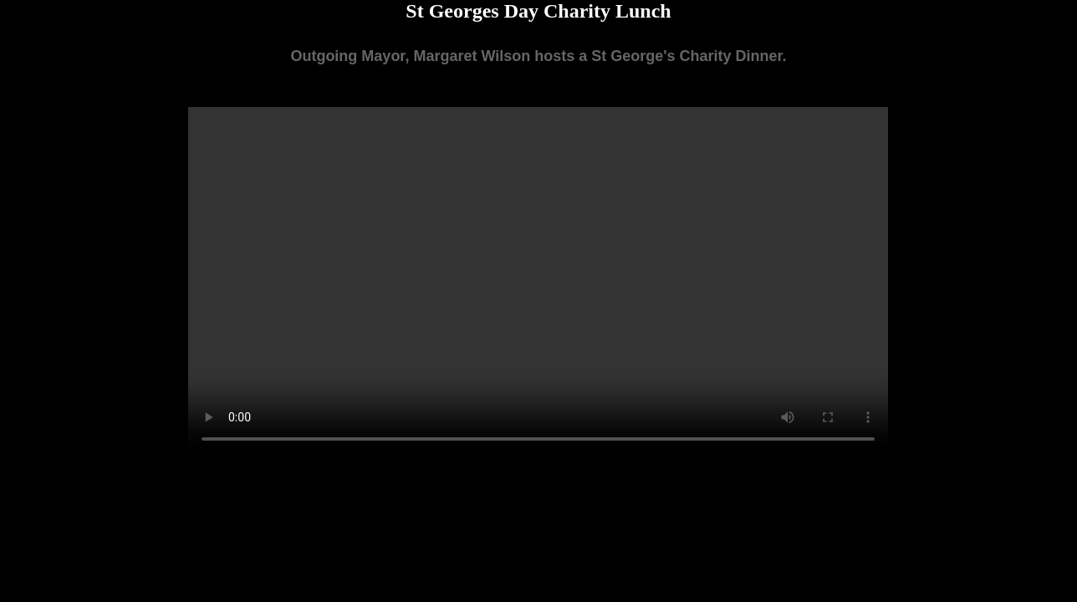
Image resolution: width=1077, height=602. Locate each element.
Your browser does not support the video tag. (538, 282)
